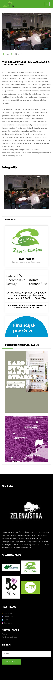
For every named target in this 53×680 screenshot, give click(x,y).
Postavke (6, 634)
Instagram (7, 623)
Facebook (7, 616)
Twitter (6, 620)
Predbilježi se (11, 662)
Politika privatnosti (9, 637)
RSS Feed (7, 613)
